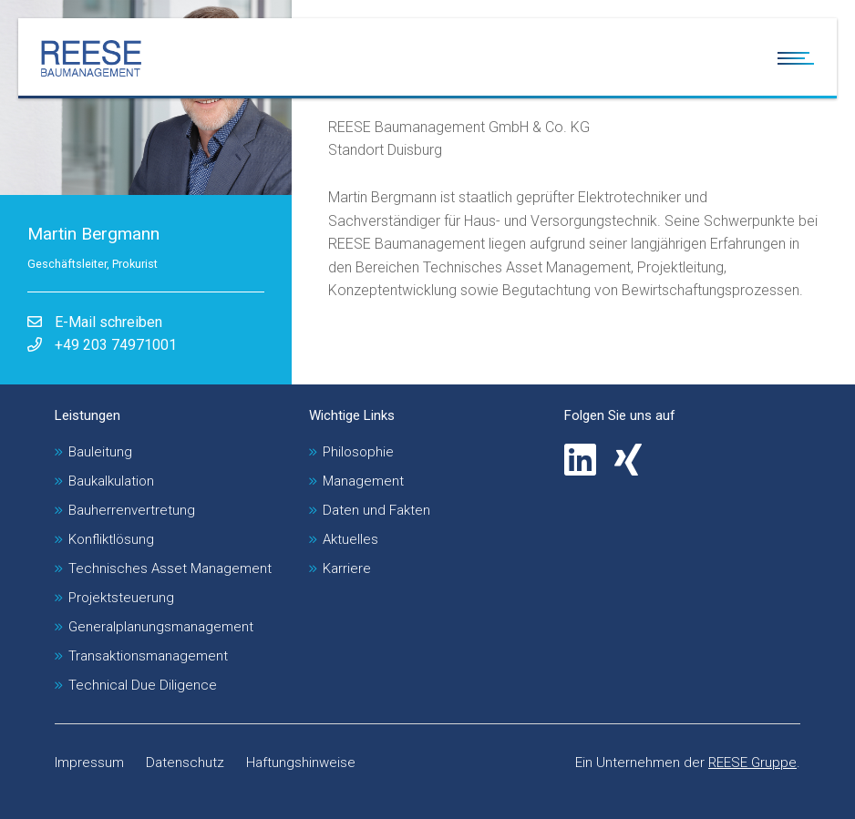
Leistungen (87, 415)
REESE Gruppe (752, 762)
